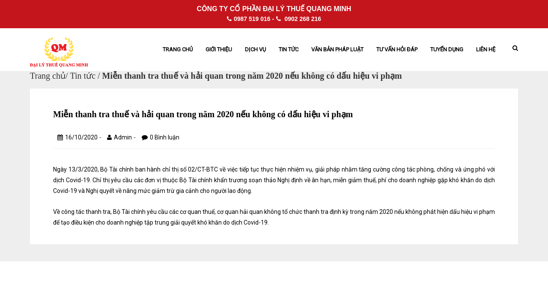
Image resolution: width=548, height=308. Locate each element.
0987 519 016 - (250, 18)
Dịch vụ (255, 49)
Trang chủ (178, 49)
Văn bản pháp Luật (337, 49)
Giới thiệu (219, 49)
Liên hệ (485, 49)
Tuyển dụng (446, 49)
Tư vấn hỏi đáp (396, 49)
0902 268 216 (299, 18)
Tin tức (288, 49)
